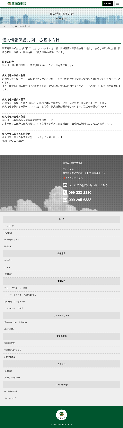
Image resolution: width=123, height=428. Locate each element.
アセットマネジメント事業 (15, 288)
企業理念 (8, 260)
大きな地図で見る (74, 178)
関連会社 (8, 246)
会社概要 (8, 274)
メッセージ (9, 226)
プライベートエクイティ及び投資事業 (20, 295)
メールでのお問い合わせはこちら (88, 185)
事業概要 (8, 233)
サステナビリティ (11, 240)
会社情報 (8, 371)
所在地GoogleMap (12, 377)
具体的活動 (9, 329)
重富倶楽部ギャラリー (13, 350)
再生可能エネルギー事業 (14, 302)
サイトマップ (10, 398)
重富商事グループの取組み (15, 322)
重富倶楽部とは (11, 343)
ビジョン (8, 267)
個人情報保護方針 (11, 391)
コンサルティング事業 (13, 308)
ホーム (6, 26)
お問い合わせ (10, 357)
